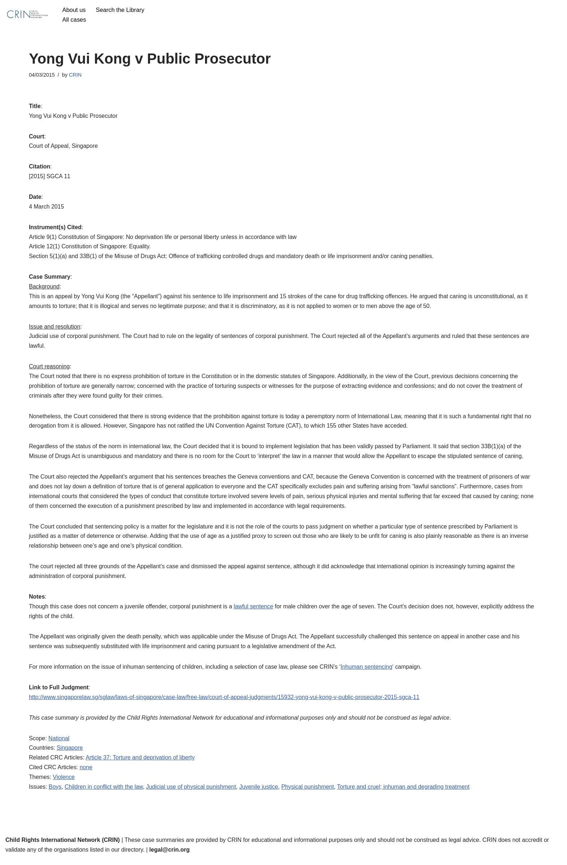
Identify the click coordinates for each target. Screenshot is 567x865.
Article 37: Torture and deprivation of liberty (141, 764)
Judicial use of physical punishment (192, 793)
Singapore (70, 754)
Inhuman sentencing (369, 672)
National (59, 744)
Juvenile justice (260, 793)
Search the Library (120, 9)
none (86, 773)
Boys (55, 793)
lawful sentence (255, 611)
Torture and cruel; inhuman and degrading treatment (406, 793)
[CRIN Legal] (27, 14)
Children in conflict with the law (104, 793)
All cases (74, 19)
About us (74, 9)
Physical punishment (309, 793)
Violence (64, 783)
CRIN (75, 75)
